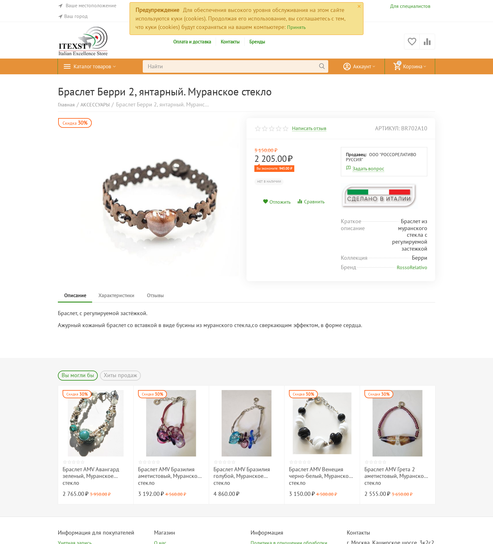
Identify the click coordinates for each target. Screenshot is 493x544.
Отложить (277, 202)
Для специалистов (410, 6)
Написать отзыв (309, 128)
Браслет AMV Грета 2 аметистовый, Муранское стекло (395, 476)
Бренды (257, 42)
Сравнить (310, 201)
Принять (296, 27)
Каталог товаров (94, 66)
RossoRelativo (412, 267)
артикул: (387, 128)
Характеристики (117, 295)
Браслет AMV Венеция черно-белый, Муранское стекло (320, 476)
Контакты (230, 42)
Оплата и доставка (192, 42)
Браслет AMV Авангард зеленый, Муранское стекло (91, 476)
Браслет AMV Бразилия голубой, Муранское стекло (241, 476)
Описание (75, 295)
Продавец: (356, 154)
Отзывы (155, 295)
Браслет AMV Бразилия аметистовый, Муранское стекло (169, 476)
